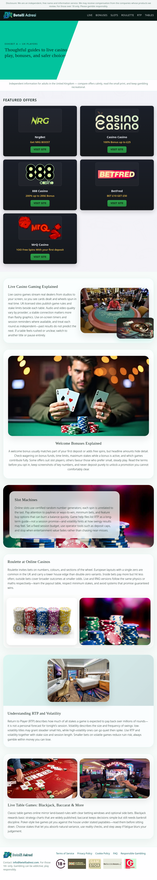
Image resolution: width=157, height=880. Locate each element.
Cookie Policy (102, 853)
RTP (139, 15)
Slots (114, 15)
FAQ (115, 853)
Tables (149, 15)
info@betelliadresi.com (26, 862)
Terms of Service (65, 853)
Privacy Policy (84, 853)
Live (89, 15)
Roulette (127, 15)
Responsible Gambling (133, 853)
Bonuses (101, 15)
